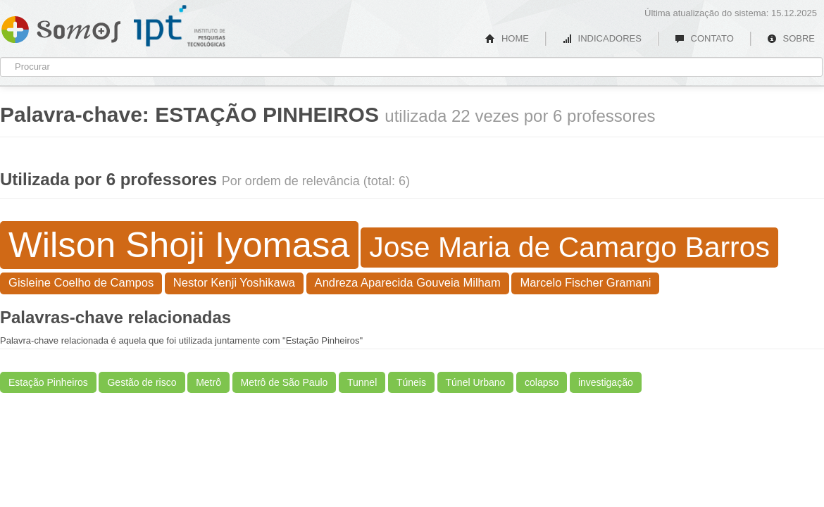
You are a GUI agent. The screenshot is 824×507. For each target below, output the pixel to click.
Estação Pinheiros (48, 382)
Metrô (208, 382)
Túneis (411, 382)
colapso (541, 382)
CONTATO (704, 38)
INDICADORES (602, 38)
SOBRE (791, 38)
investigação (605, 382)
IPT (179, 26)
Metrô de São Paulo (284, 382)
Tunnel (362, 382)
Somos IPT (61, 26)
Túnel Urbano (476, 382)
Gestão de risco (141, 382)
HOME (507, 38)
